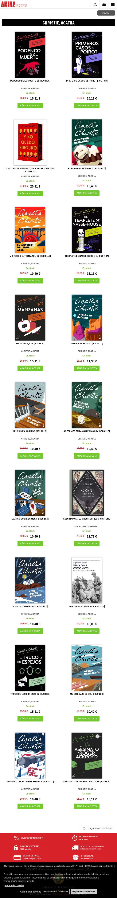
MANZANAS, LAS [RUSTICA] (30, 343)
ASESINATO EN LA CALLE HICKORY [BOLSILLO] (87, 431)
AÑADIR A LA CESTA (30, 105)
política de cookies (14, 885)
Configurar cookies (13, 866)
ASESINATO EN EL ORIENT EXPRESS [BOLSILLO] (30, 781)
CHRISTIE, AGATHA (30, 88)
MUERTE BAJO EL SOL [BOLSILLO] (86, 694)
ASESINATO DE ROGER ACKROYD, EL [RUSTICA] (86, 781)
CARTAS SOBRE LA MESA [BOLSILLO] (30, 519)
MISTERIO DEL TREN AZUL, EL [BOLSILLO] (30, 256)
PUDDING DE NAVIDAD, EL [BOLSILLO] (87, 168)
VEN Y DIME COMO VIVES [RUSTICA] (87, 606)
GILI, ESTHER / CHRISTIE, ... (86, 526)
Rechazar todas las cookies (55, 892)
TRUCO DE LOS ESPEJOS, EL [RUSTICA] (30, 694)
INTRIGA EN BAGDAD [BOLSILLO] (87, 343)
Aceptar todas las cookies (83, 892)
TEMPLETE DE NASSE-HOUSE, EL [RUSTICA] (87, 256)
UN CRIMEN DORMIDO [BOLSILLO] (30, 431)
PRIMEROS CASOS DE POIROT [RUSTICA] (86, 81)
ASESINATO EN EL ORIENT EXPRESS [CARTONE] (86, 519)
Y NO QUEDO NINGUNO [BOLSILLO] (30, 606)
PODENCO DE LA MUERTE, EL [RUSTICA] (30, 81)
